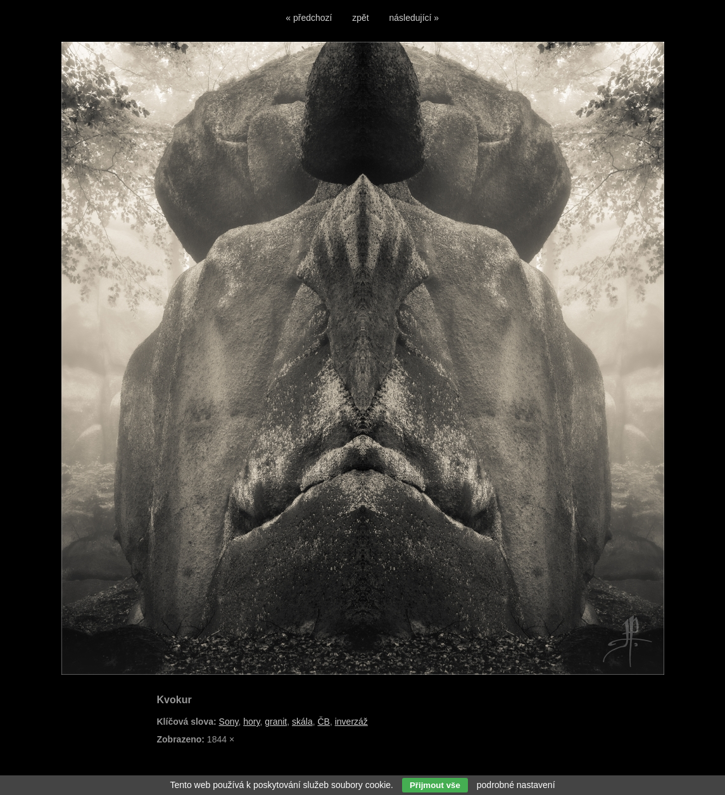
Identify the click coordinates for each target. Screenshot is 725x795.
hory (251, 722)
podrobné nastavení (516, 785)
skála (302, 722)
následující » (414, 18)
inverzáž (351, 722)
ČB (323, 722)
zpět (360, 18)
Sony (229, 722)
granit (276, 722)
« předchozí (309, 18)
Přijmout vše (435, 785)
